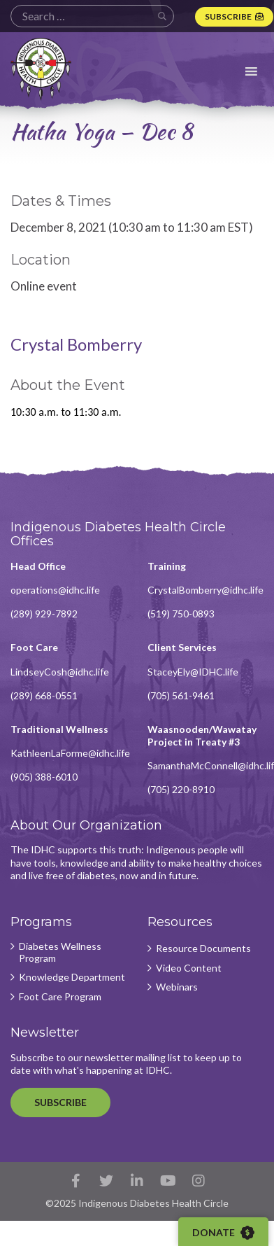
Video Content (189, 968)
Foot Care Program (60, 996)
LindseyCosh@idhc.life (59, 672)
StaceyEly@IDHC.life (192, 672)
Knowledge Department (72, 977)
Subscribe (228, 16)
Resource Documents (203, 948)
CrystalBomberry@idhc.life (205, 590)
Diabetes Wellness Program (60, 952)
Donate (223, 1233)
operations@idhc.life (55, 590)
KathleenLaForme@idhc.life (70, 753)
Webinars (177, 987)
